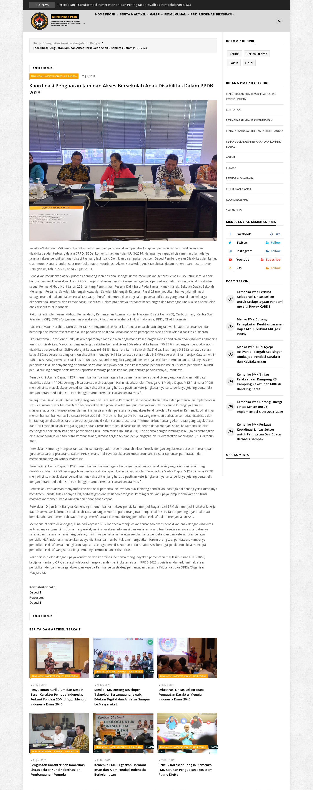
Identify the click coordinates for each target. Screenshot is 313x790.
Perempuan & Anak (238, 189)
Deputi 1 (35, 592)
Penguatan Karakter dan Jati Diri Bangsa (72, 43)
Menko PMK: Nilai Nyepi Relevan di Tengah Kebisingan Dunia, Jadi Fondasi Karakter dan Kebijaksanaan (260, 354)
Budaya (231, 168)
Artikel (235, 54)
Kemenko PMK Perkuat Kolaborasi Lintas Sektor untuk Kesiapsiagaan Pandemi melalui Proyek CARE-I (260, 299)
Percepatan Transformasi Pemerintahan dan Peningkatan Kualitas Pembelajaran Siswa (124, 5)
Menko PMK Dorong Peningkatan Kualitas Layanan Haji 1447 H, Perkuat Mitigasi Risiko (260, 327)
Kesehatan (233, 110)
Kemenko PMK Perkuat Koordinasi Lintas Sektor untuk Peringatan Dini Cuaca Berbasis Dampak (259, 432)
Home (102, 21)
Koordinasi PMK (237, 200)
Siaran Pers (234, 210)
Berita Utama (42, 68)
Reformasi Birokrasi (241, 21)
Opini (249, 63)
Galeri (170, 21)
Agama (230, 157)
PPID (215, 21)
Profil (119, 21)
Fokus (234, 63)
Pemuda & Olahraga (240, 178)
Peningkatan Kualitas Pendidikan (249, 121)
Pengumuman (194, 21)
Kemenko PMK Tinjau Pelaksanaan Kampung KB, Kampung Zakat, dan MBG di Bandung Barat (259, 382)
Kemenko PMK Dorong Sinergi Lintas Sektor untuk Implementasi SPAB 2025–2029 (260, 407)
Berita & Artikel (144, 21)
